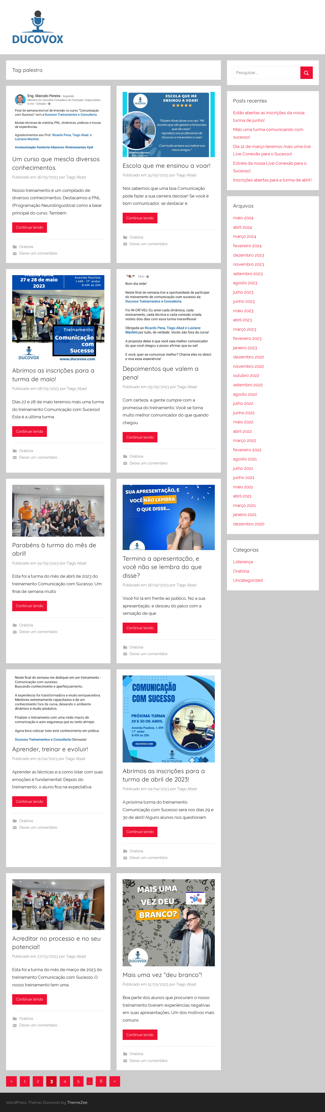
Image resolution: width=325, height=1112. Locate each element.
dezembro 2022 (248, 356)
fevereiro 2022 (247, 449)
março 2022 (244, 440)
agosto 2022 (245, 394)
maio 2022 (243, 421)
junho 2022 (244, 412)
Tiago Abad (76, 177)
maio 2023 (243, 310)
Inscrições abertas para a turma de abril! (272, 179)
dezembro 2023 (248, 255)
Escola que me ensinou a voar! (166, 165)
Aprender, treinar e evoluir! (50, 749)
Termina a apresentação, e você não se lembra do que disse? (162, 567)
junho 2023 (244, 301)
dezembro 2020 (248, 523)
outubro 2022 (246, 375)
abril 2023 (242, 319)
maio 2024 (243, 217)
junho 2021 (243, 477)
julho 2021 (243, 468)
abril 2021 (242, 496)
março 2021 (244, 505)
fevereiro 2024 (247, 245)
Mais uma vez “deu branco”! (162, 974)
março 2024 (244, 236)
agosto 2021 (245, 458)
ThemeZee (77, 1102)
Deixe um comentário (38, 253)
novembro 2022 (248, 366)
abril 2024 (242, 227)
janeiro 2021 (244, 514)
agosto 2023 (245, 282)
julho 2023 (243, 292)
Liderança (243, 561)
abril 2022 (242, 431)
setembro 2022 (248, 384)
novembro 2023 (248, 264)
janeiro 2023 (245, 347)
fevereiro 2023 (247, 338)
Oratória (26, 246)
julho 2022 (243, 403)
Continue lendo (29, 227)
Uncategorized (248, 580)
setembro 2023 (248, 273)
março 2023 (244, 329)
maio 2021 (243, 486)
